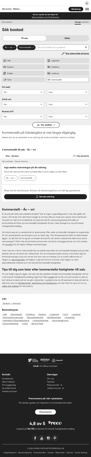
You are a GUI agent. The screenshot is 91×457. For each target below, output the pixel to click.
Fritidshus (30, 314)
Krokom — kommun (12, 303)
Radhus (42, 314)
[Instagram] (48, 438)
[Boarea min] (23, 116)
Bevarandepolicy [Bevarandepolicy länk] (25, 453)
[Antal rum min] (23, 104)
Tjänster (51, 382)
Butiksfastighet (54, 317)
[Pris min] (23, 92)
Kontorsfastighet (10, 323)
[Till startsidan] (18, 3)
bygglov (9, 244)
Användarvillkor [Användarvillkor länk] (40, 453)
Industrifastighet (40, 320)
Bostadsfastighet (35, 317)
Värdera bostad (9, 391)
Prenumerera (45, 412)
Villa (5, 314)
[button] (87, 9)
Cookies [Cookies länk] (50, 453)
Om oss (50, 378)
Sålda (67, 38)
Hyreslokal (70, 317)
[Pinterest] (55, 438)
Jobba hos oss (54, 388)
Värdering (76, 9)
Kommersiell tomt (61, 320)
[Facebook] (35, 438)
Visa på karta (83, 156)
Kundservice (7, 378)
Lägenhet (54, 314)
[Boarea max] (68, 116)
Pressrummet (53, 385)
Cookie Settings (81, 453)
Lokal (25, 323)
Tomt (65, 314)
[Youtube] (41, 438)
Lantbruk (76, 314)
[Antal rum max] (68, 104)
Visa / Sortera (12, 156)
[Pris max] (68, 92)
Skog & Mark (37, 323)
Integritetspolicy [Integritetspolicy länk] (10, 453)
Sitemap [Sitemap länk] (70, 453)
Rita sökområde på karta (77, 53)
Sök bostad (6, 9)
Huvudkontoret (9, 388)
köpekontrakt (24, 283)
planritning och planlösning (44, 283)
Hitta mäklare (8, 382)
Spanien (85, 22)
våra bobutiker (18, 260)
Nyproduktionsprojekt (13, 317)
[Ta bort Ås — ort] (14, 178)
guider (51, 277)
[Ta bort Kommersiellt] (33, 178)
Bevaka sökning (45, 196)
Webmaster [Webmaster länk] (60, 453)
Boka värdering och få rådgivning (45, 17)
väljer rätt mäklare (10, 286)
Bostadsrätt (16, 314)
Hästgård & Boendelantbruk (16, 320)
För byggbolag (9, 385)
